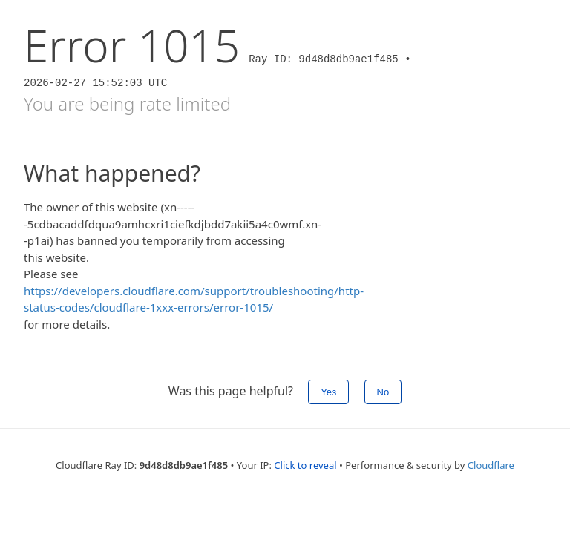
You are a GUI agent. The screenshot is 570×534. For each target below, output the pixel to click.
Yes (328, 392)
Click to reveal (305, 465)
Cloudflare (491, 465)
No (383, 392)
